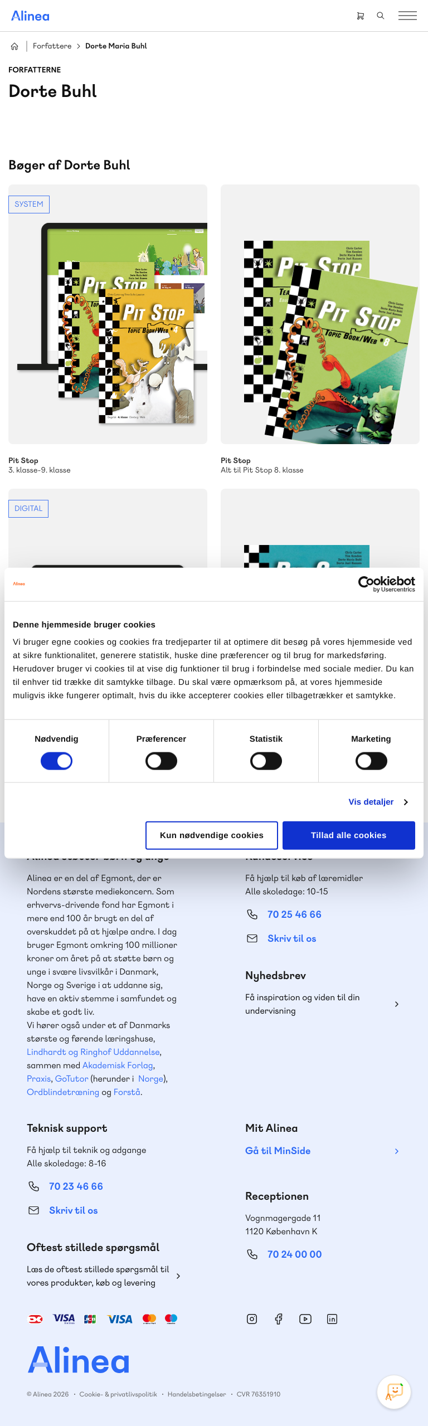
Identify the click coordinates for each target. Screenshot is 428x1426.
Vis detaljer (371, 801)
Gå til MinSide (277, 1151)
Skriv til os (292, 938)
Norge (150, 1078)
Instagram (252, 1319)
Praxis (39, 1078)
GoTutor (72, 1078)
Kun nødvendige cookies (212, 835)
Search (381, 16)
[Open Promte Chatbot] (394, 1392)
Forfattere (52, 46)
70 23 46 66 (76, 1186)
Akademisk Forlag (117, 1065)
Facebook (278, 1319)
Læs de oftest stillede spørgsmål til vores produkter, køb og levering (98, 1275)
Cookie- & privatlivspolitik (118, 1394)
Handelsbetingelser (197, 1394)
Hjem (14, 46)
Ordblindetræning (63, 1092)
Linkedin (332, 1319)
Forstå (127, 1092)
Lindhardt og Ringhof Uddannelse (93, 1052)
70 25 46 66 (295, 914)
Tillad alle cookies (349, 835)
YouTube (305, 1319)
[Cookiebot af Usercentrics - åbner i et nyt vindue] (366, 584)
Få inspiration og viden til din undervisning (302, 1003)
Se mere (107, 329)
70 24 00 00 (295, 1254)
